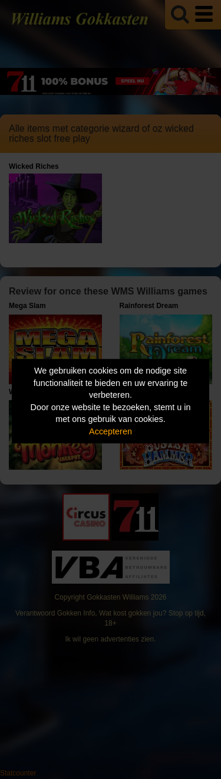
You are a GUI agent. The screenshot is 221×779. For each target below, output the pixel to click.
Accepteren (110, 431)
